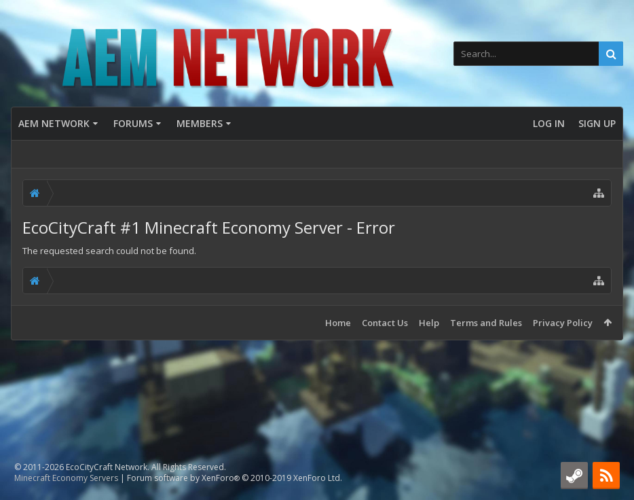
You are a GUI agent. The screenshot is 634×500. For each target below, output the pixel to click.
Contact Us (385, 323)
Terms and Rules (486, 323)
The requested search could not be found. (109, 251)
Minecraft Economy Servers (66, 478)
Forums (133, 123)
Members (199, 123)
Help (429, 323)
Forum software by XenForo (234, 478)
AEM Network (54, 123)
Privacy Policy (563, 323)
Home (338, 323)
